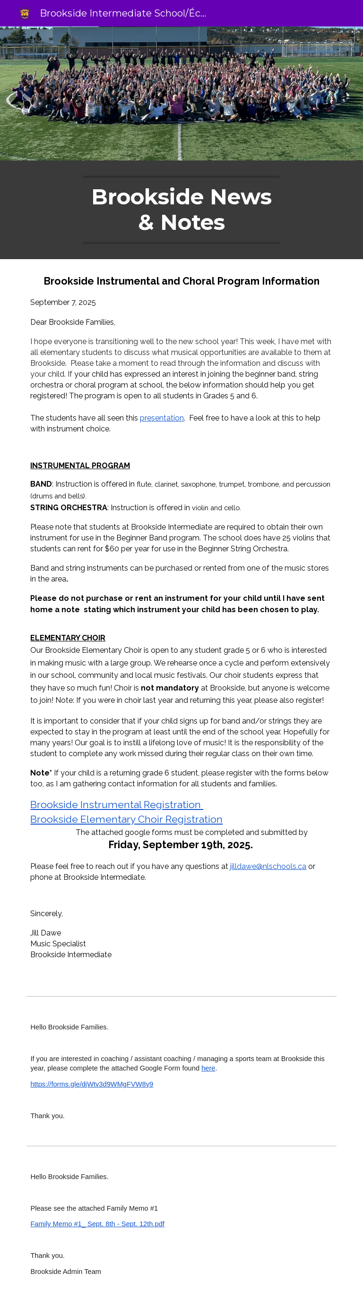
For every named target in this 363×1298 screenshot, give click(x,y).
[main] (181, 210)
